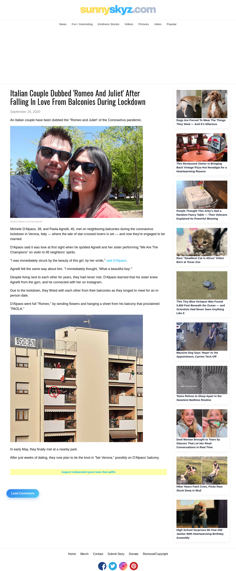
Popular (172, 24)
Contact (98, 553)
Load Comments (22, 493)
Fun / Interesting (82, 24)
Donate (133, 553)
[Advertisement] (118, 56)
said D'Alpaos (116, 260)
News (63, 24)
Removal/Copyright (155, 553)
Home (72, 553)
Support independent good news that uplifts (88, 472)
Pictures (143, 24)
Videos (129, 24)
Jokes (158, 24)
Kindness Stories (108, 24)
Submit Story (116, 553)
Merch (84, 553)
